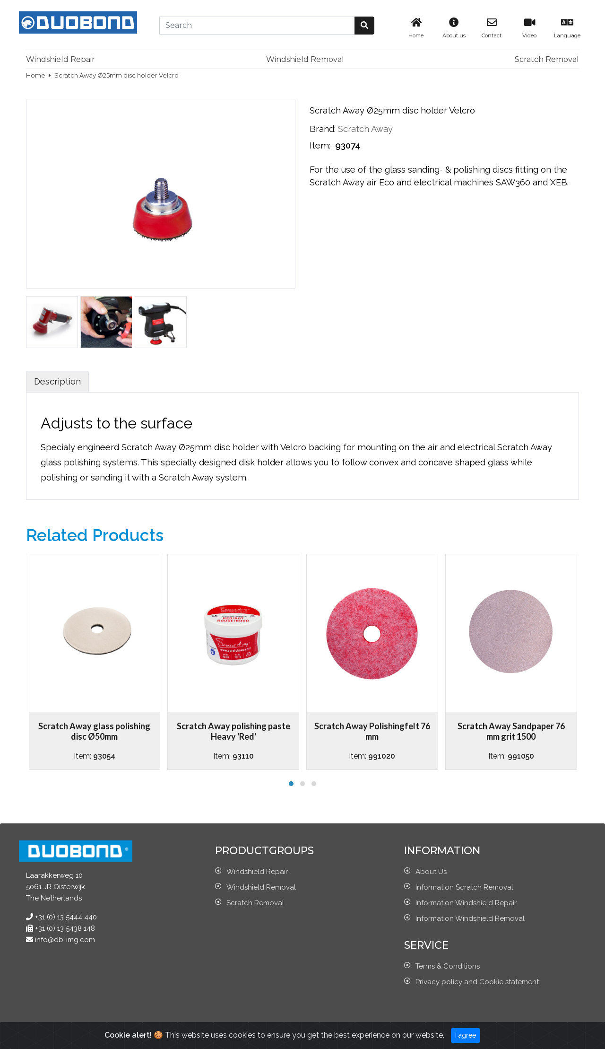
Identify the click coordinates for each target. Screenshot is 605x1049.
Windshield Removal (305, 59)
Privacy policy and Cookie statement (477, 982)
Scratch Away (365, 129)
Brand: (323, 129)
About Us (431, 871)
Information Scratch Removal (464, 887)
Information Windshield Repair (466, 903)
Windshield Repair (60, 59)
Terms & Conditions (447, 966)
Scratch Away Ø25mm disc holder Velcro (116, 75)
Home (36, 75)
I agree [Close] (465, 1035)
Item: (321, 145)
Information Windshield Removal (470, 918)
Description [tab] (57, 381)
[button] (364, 26)
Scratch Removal (547, 59)
